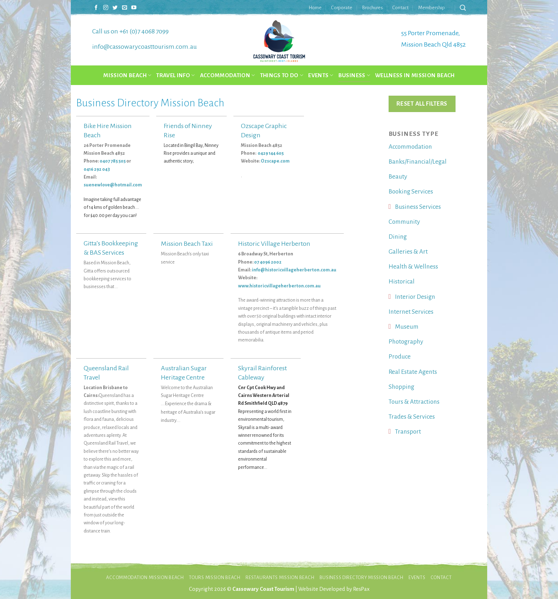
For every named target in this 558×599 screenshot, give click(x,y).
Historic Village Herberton (274, 243)
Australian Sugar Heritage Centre (184, 373)
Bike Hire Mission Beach (108, 130)
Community (404, 221)
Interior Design (415, 296)
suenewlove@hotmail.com (113, 184)
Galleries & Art (408, 251)
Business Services (418, 206)
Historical (402, 281)
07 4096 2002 (267, 262)
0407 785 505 (113, 161)
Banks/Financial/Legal (418, 161)
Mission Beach (127, 75)
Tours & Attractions (414, 401)
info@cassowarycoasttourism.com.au (144, 46)
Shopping (401, 386)
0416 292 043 (97, 169)
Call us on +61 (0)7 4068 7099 (130, 31)
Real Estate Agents (413, 372)
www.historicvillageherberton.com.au (279, 285)
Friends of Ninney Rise (188, 130)
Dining (398, 236)
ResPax (361, 589)
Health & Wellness (413, 266)
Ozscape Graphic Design (264, 130)
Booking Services (411, 191)
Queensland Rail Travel (106, 373)
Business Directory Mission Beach (362, 577)
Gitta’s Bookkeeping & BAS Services (111, 248)
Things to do (282, 75)
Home (315, 7)
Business (354, 75)
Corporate (341, 7)
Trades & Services (412, 416)
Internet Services (411, 311)
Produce (400, 356)
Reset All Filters (421, 103)
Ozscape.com (275, 161)
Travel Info (175, 75)
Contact (400, 7)
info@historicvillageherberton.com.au (294, 269)
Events (320, 75)
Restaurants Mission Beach (280, 577)
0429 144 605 (271, 153)
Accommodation (227, 75)
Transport (408, 431)
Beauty (398, 176)
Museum (406, 326)
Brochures (372, 7)
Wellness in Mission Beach (415, 75)
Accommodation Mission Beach (145, 577)
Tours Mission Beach (215, 577)
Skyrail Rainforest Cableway (262, 373)
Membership (431, 7)
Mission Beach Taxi (187, 243)
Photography (406, 341)
